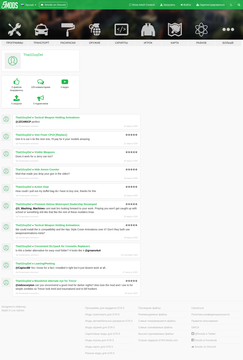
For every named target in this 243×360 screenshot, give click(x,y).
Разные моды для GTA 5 (99, 353)
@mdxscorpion (25, 285)
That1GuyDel (33, 55)
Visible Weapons (44, 152)
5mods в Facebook (204, 340)
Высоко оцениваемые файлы (156, 333)
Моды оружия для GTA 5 (100, 327)
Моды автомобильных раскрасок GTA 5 (108, 320)
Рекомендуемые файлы (152, 314)
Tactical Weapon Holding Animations (57, 117)
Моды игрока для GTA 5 (99, 340)
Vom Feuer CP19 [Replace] (50, 134)
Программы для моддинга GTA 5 (104, 308)
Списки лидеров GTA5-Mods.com (158, 340)
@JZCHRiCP (23, 121)
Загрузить (167, 4)
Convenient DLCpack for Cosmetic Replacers (62, 246)
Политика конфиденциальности (210, 314)
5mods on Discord (203, 346)
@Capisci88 (23, 267)
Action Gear (41, 186)
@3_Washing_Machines (30, 208)
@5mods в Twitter (203, 333)
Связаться (197, 308)
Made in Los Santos (12, 310)
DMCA (195, 327)
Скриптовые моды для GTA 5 (102, 333)
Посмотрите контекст (27, 126)
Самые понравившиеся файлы (157, 320)
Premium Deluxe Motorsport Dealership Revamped (65, 204)
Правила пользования (204, 320)
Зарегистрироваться (210, 4)
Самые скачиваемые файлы (155, 327)
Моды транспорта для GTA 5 (102, 314)
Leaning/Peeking (44, 263)
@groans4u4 (93, 250)
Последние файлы (149, 308)
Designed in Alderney (13, 306)
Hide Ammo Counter (46, 169)
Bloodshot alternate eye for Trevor (55, 280)
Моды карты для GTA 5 (99, 346)
